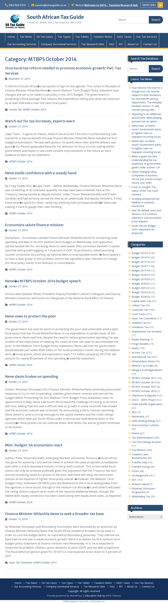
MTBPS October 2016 (144, 391)
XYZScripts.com (97, 601)
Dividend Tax (139, 322)
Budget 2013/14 (141, 253)
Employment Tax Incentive (147, 331)
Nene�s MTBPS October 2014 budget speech (43, 281)
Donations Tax (140, 327)
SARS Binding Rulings (143, 421)
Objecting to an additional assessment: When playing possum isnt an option (147, 117)
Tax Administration (142, 437)
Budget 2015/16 (141, 261)
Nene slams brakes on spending (31, 376)
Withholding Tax (141, 496)
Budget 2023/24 (141, 292)
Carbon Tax (138, 305)
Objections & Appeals (144, 395)
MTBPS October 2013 (144, 378)
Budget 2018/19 (141, 274)
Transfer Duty (139, 462)
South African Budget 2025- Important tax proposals (144, 229)
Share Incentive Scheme (145, 425)
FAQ (111, 44)
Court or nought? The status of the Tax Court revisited (145, 190)
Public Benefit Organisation (147, 404)
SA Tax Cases (45, 36)
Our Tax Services (146, 36)
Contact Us (150, 44)
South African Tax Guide (55, 17)
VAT (134, 479)
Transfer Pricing (140, 466)
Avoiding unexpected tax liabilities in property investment (145, 202)
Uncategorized (140, 475)
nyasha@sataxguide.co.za (50, 5)
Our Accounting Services (21, 44)
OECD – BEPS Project (144, 399)
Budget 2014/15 (141, 257)
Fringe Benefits (140, 343)
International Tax (141, 357)
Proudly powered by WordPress (64, 595)
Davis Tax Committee (20, 562)
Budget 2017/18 (141, 270)
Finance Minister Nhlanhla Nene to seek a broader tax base (54, 514)
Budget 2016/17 (141, 266)
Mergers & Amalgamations (147, 370)
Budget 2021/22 (141, 288)
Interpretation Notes (143, 361)
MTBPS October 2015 (144, 386)
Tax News (26, 36)
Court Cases (138, 314)
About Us (133, 44)
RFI (121, 44)
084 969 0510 (17, 5)
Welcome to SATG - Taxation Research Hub (111, 5)
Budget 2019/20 (141, 279)
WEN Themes (113, 595)
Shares (135, 433)
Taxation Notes (102, 36)
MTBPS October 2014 (34, 109)
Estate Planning (140, 339)
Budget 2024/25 (141, 296)
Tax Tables (82, 36)
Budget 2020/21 (141, 283)
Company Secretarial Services (58, 44)
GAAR (135, 348)
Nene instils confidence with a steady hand (40, 173)
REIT (134, 412)
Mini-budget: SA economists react (33, 445)
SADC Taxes (124, 36)
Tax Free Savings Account (146, 442)
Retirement (138, 416)
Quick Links (149, 4)
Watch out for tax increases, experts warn (40, 121)
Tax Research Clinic (92, 44)
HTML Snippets (70, 601)
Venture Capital (140, 484)
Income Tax (15, 109)
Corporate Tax (140, 309)
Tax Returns (138, 450)
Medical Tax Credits (143, 365)
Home (11, 36)
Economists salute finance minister (34, 225)
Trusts (135, 471)
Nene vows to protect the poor (30, 316)
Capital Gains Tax (141, 301)
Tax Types (64, 36)
